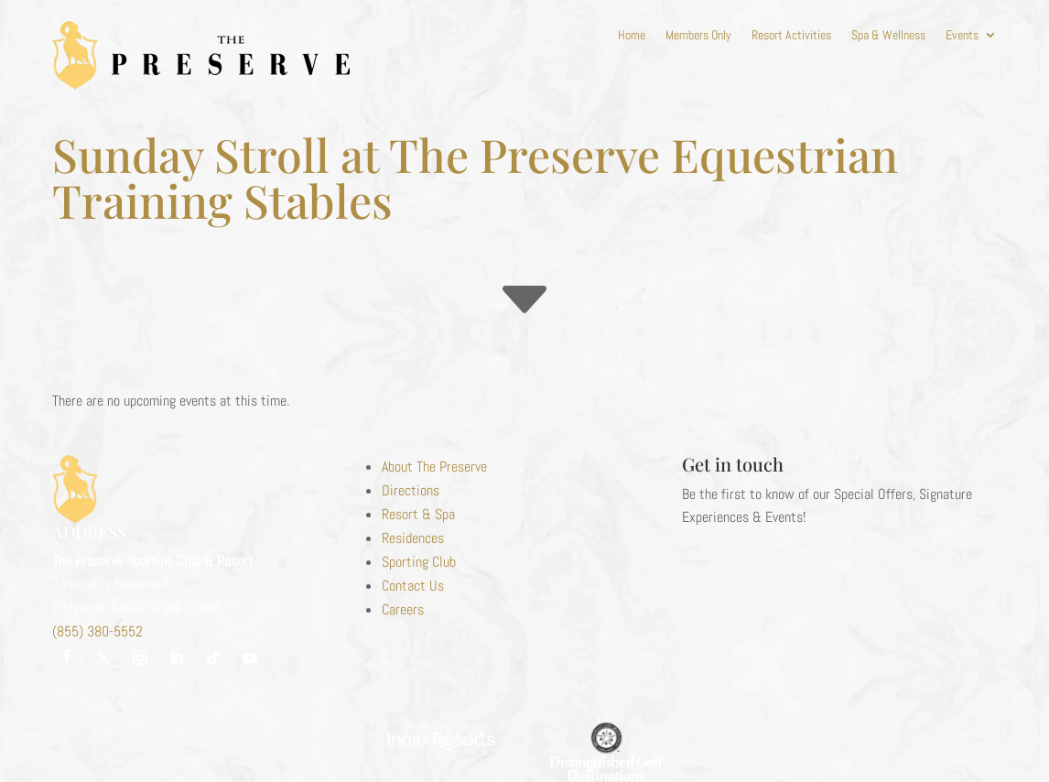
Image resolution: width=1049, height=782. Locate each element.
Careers (403, 609)
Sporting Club (419, 561)
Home (631, 35)
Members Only (698, 35)
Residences (413, 538)
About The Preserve (434, 466)
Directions (410, 490)
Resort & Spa (418, 514)
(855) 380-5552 (97, 631)
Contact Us (413, 585)
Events (962, 35)
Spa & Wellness (888, 35)
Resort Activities (791, 35)
